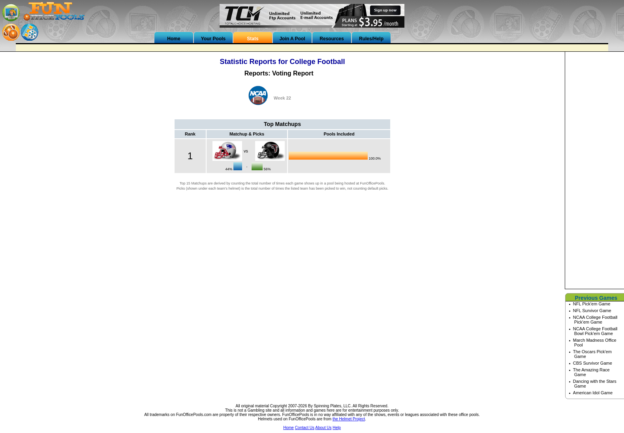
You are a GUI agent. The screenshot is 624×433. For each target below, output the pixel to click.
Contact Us (304, 427)
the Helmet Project (349, 419)
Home (288, 427)
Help (337, 427)
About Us (323, 427)
